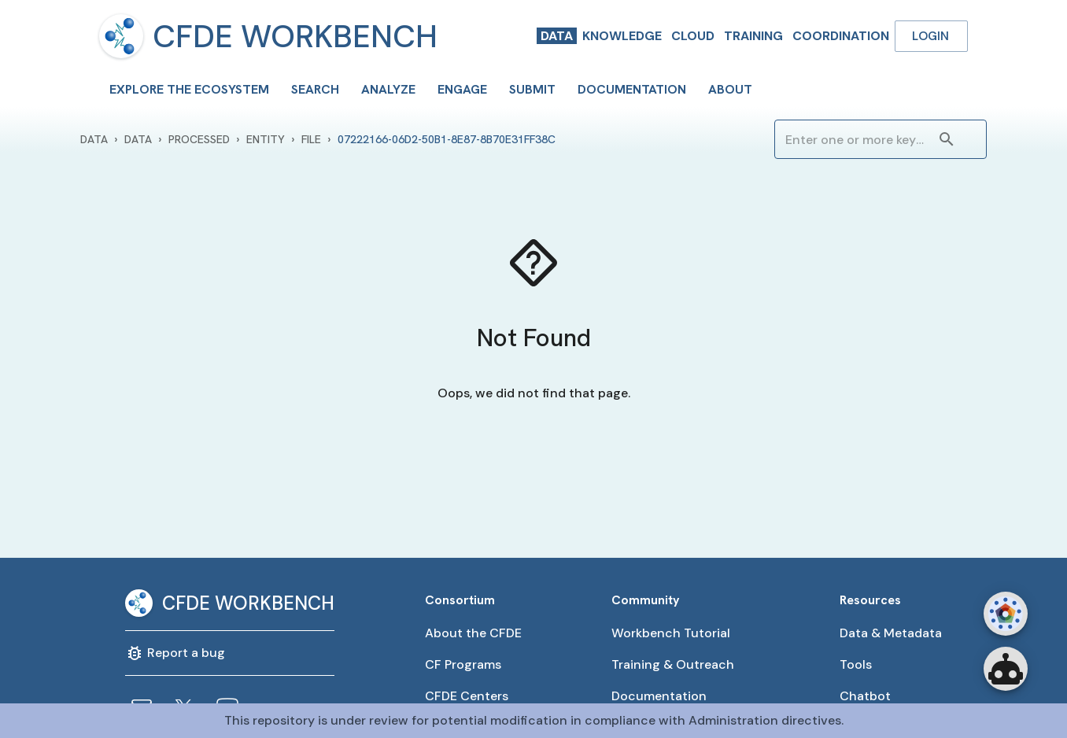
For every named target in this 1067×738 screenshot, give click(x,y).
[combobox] (856, 139)
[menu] (121, 36)
